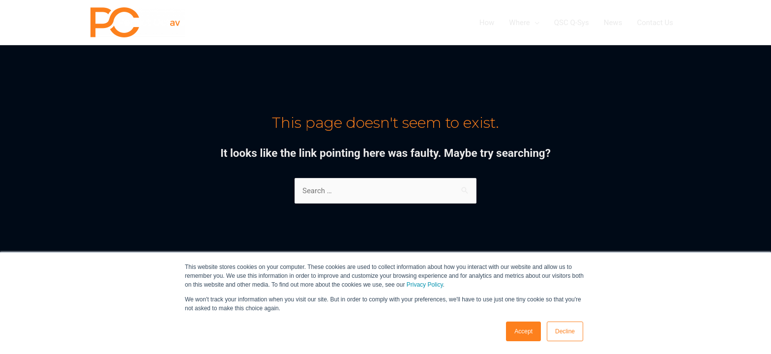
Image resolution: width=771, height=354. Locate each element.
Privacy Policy (425, 284)
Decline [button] (565, 331)
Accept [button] (523, 331)
